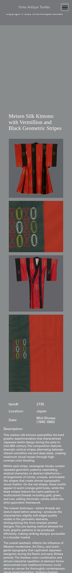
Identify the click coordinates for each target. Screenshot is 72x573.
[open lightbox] (36, 168)
